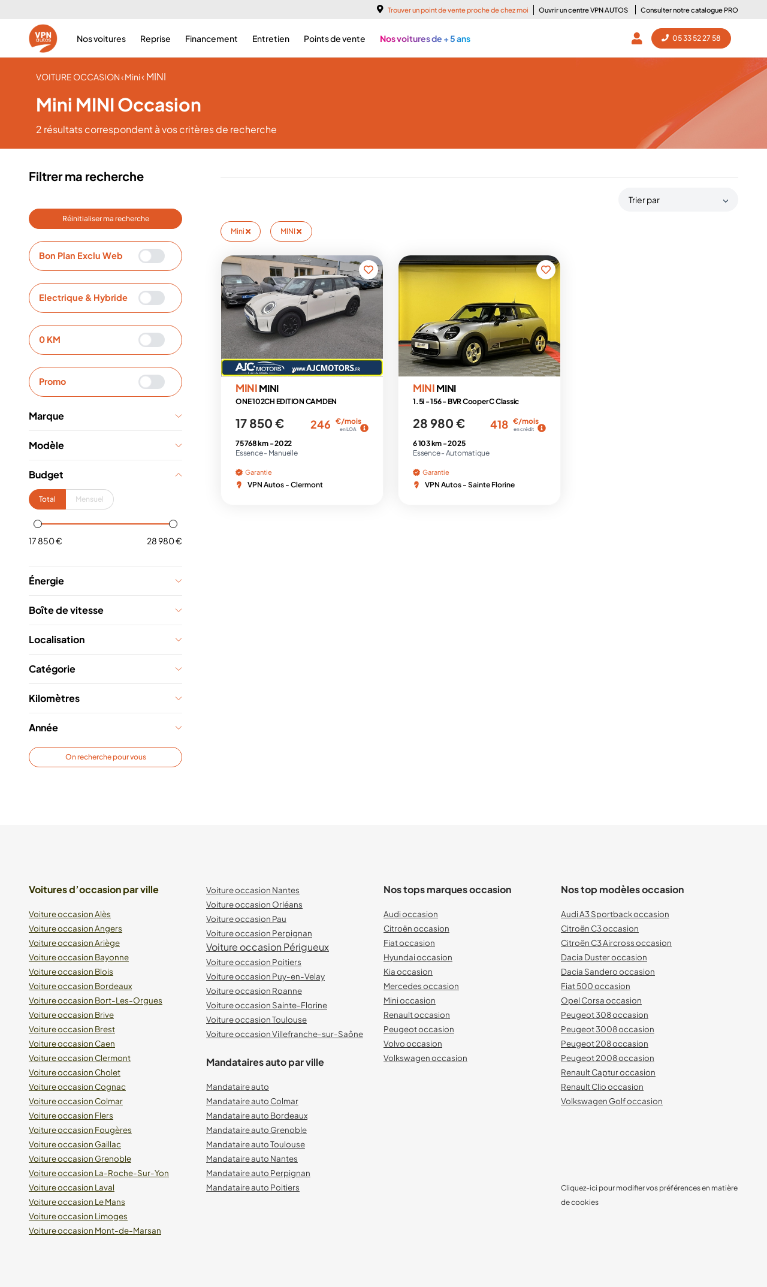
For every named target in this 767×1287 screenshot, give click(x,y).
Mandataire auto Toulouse (255, 1144)
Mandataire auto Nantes (252, 1158)
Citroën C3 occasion (600, 928)
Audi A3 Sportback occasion (615, 914)
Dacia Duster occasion (604, 957)
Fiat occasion (409, 943)
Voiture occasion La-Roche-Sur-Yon (99, 1173)
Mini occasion (410, 1000)
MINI (290, 231)
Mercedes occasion (421, 986)
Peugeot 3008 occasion (607, 1029)
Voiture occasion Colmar (76, 1101)
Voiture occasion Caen (72, 1043)
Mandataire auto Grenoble (256, 1130)
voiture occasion (78, 76)
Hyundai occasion (418, 957)
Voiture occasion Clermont (80, 1058)
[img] (364, 428)
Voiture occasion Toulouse (256, 1019)
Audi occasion (411, 914)
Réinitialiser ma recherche (105, 218)
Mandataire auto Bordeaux (256, 1115)
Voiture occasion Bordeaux (80, 986)
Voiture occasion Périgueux (267, 947)
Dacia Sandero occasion (608, 971)
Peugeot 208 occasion (604, 1043)
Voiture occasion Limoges (78, 1216)
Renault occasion (417, 1014)
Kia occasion (408, 971)
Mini (240, 231)
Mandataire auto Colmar (252, 1101)
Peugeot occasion (419, 1029)
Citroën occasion (416, 928)
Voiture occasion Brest (72, 1029)
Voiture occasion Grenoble (80, 1158)
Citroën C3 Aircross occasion (616, 943)
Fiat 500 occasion (595, 986)
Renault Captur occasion (608, 1072)
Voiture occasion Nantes (253, 890)
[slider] (38, 524)
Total (47, 499)
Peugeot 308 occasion (604, 1014)
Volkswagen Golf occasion (612, 1101)
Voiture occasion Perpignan (259, 933)
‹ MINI (153, 76)
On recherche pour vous (105, 756)
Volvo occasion (413, 1043)
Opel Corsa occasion (601, 1000)
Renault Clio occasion (602, 1086)
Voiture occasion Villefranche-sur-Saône (284, 1034)
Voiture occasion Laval (71, 1187)
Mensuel (90, 499)
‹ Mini (131, 76)
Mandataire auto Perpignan (258, 1173)
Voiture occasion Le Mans (77, 1201)
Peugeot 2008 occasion (607, 1058)
